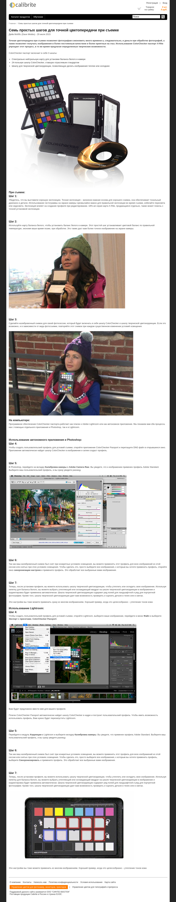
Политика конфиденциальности (63, 882)
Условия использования (91, 882)
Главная (12, 23)
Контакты (27, 882)
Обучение (38, 17)
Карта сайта (110, 882)
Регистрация (152, 3)
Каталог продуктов (20, 17)
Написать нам (40, 882)
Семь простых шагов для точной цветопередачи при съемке (45, 23)
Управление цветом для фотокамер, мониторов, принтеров (38, 887)
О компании (15, 882)
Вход (165, 3)
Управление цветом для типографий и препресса (95, 887)
